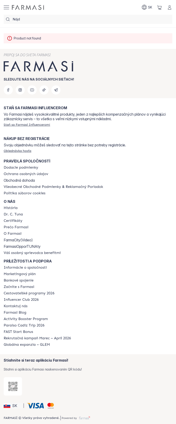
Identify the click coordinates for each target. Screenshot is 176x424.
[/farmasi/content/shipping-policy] (21, 167)
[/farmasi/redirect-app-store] (13, 386)
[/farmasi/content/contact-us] (16, 306)
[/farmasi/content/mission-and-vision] (13, 214)
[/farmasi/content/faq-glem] (27, 344)
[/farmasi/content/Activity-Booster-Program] (26, 319)
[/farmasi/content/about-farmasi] (11, 208)
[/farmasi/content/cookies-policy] (24, 193)
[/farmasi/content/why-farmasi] (16, 227)
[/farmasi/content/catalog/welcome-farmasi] (32, 253)
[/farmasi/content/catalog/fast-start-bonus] (18, 331)
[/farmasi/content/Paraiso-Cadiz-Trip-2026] (24, 325)
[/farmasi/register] (27, 124)
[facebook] (8, 90)
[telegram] (55, 90)
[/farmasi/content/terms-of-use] (53, 186)
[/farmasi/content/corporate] (25, 267)
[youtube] (32, 90)
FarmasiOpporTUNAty (22, 246)
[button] (13, 405)
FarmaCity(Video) (18, 240)
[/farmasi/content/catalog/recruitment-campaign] (37, 338)
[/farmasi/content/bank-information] (18, 280)
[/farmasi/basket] (159, 7)
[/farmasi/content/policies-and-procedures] (26, 174)
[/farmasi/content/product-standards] (13, 220)
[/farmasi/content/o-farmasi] (13, 233)
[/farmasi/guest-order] (17, 150)
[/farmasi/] (28, 7)
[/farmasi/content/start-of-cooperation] (19, 287)
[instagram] (20, 90)
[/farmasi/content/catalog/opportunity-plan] (20, 274)
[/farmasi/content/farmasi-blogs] (15, 312)
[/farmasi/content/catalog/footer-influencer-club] (21, 299)
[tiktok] (44, 90)
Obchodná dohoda (19, 180)
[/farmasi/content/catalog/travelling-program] (29, 293)
